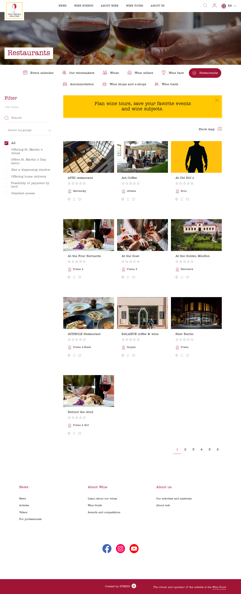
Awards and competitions (104, 512)
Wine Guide (95, 505)
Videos (23, 512)
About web (163, 505)
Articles (24, 505)
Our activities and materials (174, 499)
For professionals (30, 519)
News (22, 499)
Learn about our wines (102, 499)
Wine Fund (219, 587)
